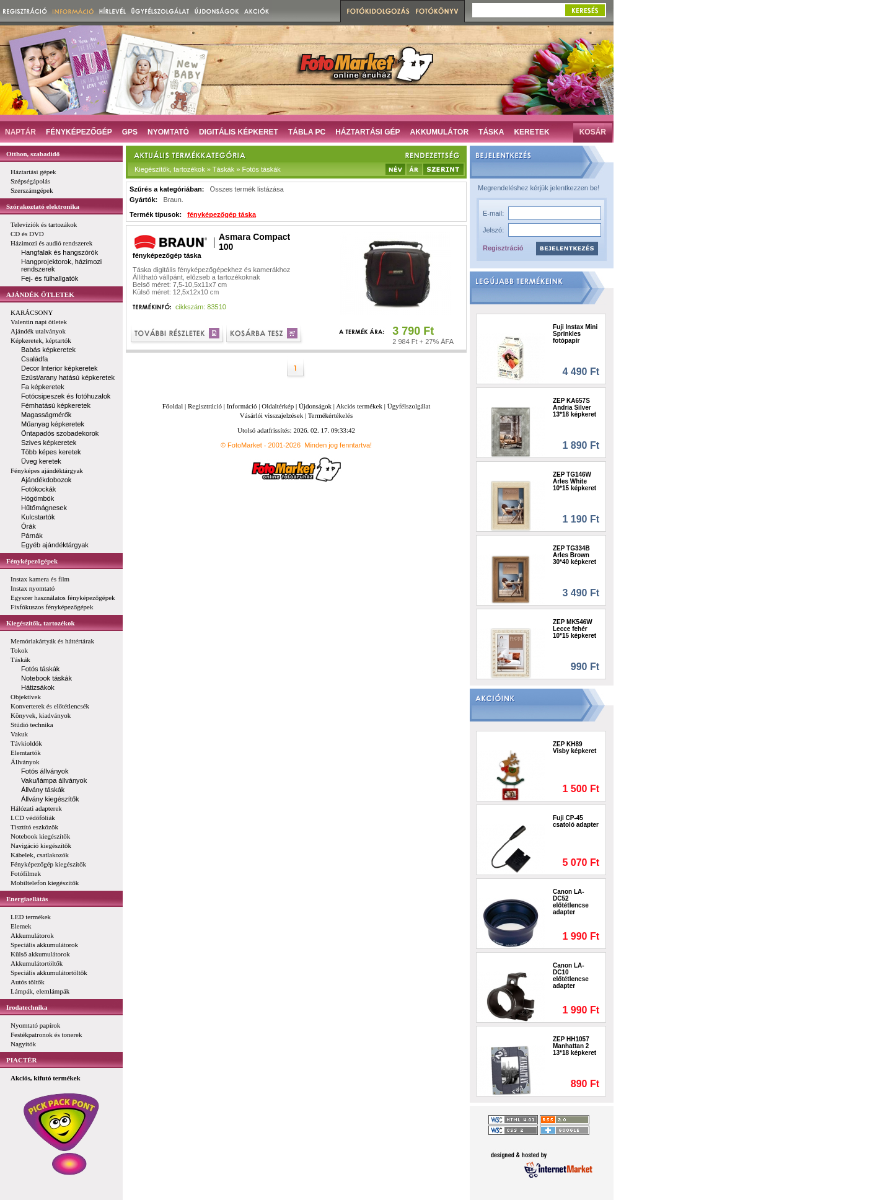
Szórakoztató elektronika (42, 206)
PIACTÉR (21, 1060)
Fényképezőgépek (32, 561)
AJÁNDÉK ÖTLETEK (40, 294)
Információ (242, 406)
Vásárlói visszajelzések (271, 415)
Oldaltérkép (278, 406)
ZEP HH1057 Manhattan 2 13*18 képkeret (574, 1046)
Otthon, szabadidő (32, 153)
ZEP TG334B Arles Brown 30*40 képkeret (574, 555)
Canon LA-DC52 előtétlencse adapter (571, 901)
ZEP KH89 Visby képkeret (574, 747)
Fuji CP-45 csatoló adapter (576, 821)
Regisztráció (503, 248)
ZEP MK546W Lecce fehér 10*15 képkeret (574, 629)
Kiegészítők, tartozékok (40, 623)
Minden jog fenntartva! (338, 445)
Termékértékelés (330, 415)
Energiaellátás (27, 898)
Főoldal (172, 406)
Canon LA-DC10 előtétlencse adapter (571, 975)
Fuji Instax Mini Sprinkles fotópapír (575, 334)
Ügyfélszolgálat (409, 406)
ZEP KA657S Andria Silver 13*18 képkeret (574, 407)
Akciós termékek (359, 406)
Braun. (173, 199)
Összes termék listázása (247, 189)
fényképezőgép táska (221, 214)
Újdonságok (315, 406)
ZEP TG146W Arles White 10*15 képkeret (574, 481)
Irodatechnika (26, 1007)
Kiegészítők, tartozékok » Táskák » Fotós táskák (207, 169)
